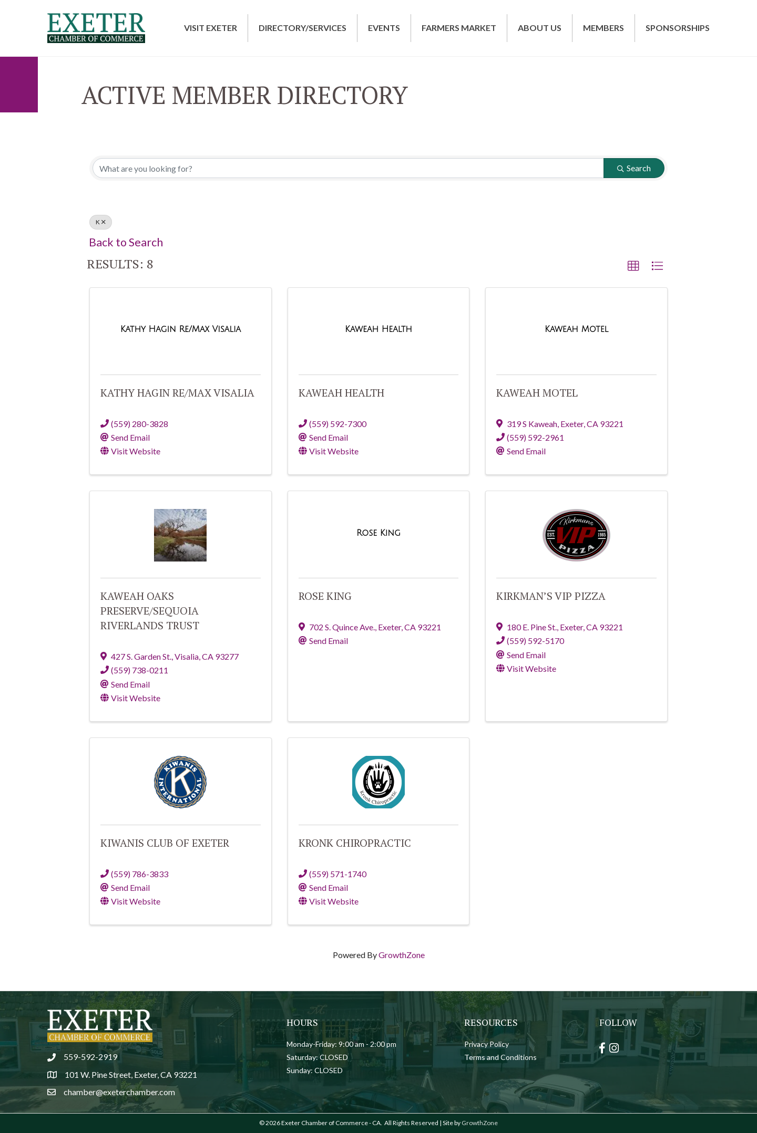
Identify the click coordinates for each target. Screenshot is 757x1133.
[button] (633, 266)
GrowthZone (401, 955)
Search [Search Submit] (634, 168)
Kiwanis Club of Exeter (164, 843)
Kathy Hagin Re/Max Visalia (177, 393)
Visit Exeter (210, 28)
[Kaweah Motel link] (576, 329)
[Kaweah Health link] (378, 329)
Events (384, 28)
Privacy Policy (486, 1044)
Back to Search (126, 242)
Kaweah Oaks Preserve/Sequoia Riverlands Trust (149, 610)
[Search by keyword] (348, 168)
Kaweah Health (341, 393)
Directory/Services (302, 28)
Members (603, 28)
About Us (539, 28)
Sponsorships (678, 28)
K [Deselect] (101, 222)
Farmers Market (459, 28)
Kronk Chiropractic (355, 843)
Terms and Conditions (500, 1057)
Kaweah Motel (537, 393)
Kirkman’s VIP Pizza (551, 596)
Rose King (325, 596)
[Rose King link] (378, 532)
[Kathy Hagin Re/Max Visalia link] (180, 329)
